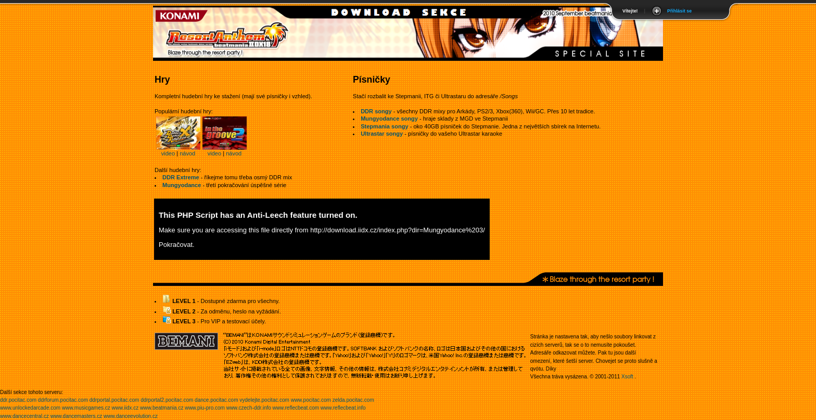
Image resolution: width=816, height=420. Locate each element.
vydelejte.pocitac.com (264, 400)
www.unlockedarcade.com (30, 408)
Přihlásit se (679, 11)
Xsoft (627, 376)
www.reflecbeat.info (343, 408)
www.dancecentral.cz (24, 416)
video (168, 153)
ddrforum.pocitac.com (63, 400)
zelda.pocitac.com (353, 400)
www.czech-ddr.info (248, 408)
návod (187, 153)
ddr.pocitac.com (18, 400)
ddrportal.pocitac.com (114, 400)
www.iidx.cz (125, 408)
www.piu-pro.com (205, 408)
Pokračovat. (177, 244)
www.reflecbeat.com (296, 408)
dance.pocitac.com (216, 400)
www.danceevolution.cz (131, 416)
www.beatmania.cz (161, 408)
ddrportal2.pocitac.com (167, 400)
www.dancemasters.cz (76, 416)
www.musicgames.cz (86, 408)
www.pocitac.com (311, 400)
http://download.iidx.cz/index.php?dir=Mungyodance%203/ (397, 230)
